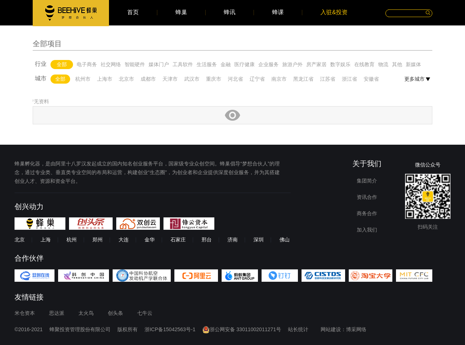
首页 (133, 12)
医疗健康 (244, 64)
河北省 (235, 79)
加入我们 (367, 230)
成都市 (148, 79)
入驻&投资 (334, 12)
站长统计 (298, 329)
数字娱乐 (340, 64)
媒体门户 (159, 64)
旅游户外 (292, 64)
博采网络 (356, 329)
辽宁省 (257, 79)
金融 (226, 64)
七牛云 (145, 313)
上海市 (104, 79)
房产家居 (316, 64)
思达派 (56, 313)
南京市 (279, 79)
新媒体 (413, 64)
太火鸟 (86, 313)
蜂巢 (181, 12)
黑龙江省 (303, 79)
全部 (62, 64)
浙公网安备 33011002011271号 (241, 329)
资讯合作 (367, 197)
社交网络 (111, 64)
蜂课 (278, 12)
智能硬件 (135, 64)
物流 (383, 64)
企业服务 (268, 64)
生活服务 (207, 64)
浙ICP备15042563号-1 (170, 329)
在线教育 (364, 64)
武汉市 (191, 79)
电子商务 (87, 64)
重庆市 (213, 79)
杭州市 (82, 79)
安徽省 (371, 79)
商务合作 (367, 213)
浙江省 (349, 79)
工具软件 (183, 64)
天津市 (170, 79)
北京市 (126, 79)
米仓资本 (25, 313)
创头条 (115, 313)
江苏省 (327, 79)
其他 (397, 64)
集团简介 (367, 181)
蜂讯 (229, 12)
